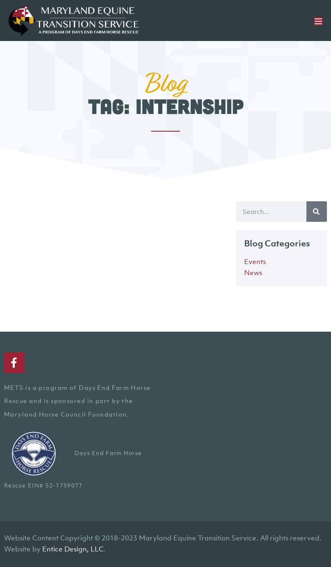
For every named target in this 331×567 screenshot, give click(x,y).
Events (255, 261)
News (253, 272)
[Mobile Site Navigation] (318, 21)
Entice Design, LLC (73, 548)
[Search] (316, 211)
